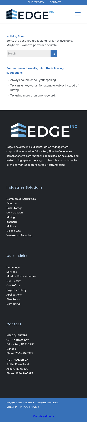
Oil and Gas (13, 231)
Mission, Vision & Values (21, 276)
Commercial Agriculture (21, 199)
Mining (10, 217)
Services (11, 272)
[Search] (31, 53)
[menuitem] (36, 3)
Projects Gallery (16, 290)
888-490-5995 (24, 373)
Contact (55, 2)
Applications (14, 295)
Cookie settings (43, 416)
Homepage (13, 267)
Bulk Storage (14, 208)
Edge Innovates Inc (26, 403)
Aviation (11, 203)
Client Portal (36, 2)
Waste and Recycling (19, 235)
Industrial (12, 222)
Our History (13, 281)
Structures (13, 299)
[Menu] (76, 14)
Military (11, 226)
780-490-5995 (24, 353)
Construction (14, 212)
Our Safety (13, 285)
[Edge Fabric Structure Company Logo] (36, 14)
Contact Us (13, 304)
